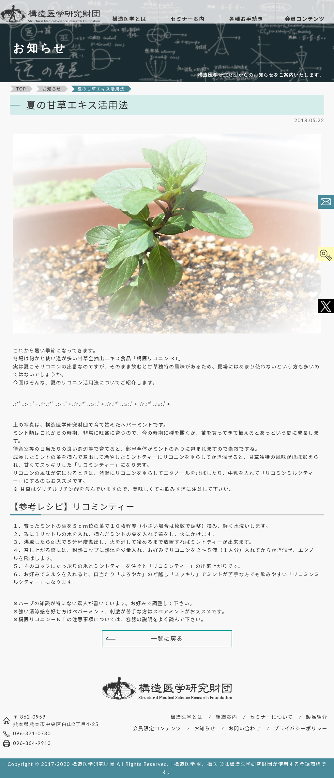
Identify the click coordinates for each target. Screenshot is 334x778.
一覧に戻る (167, 638)
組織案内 (226, 717)
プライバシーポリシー (300, 728)
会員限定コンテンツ (157, 728)
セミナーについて (271, 717)
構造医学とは (187, 717)
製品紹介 (316, 717)
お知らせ (205, 728)
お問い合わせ (245, 728)
